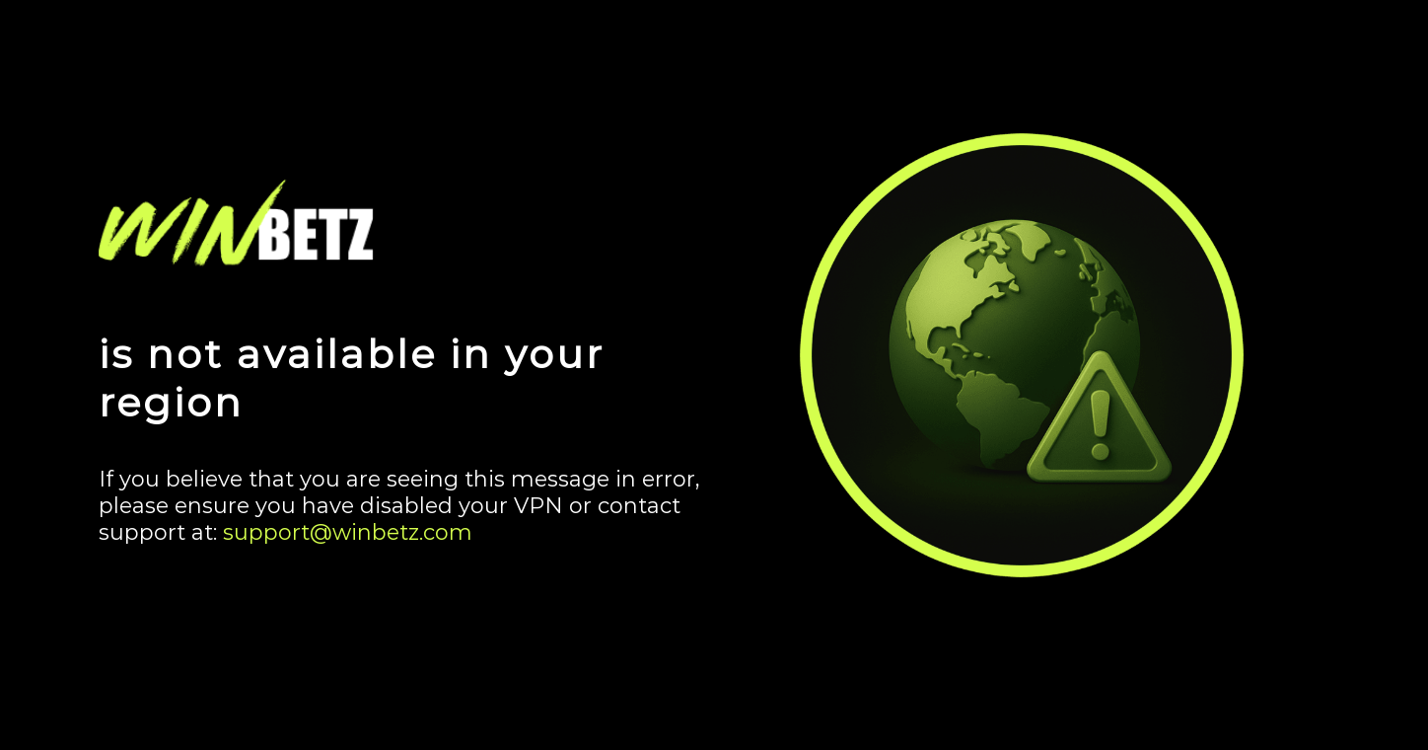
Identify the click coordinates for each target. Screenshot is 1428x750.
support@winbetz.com (347, 532)
